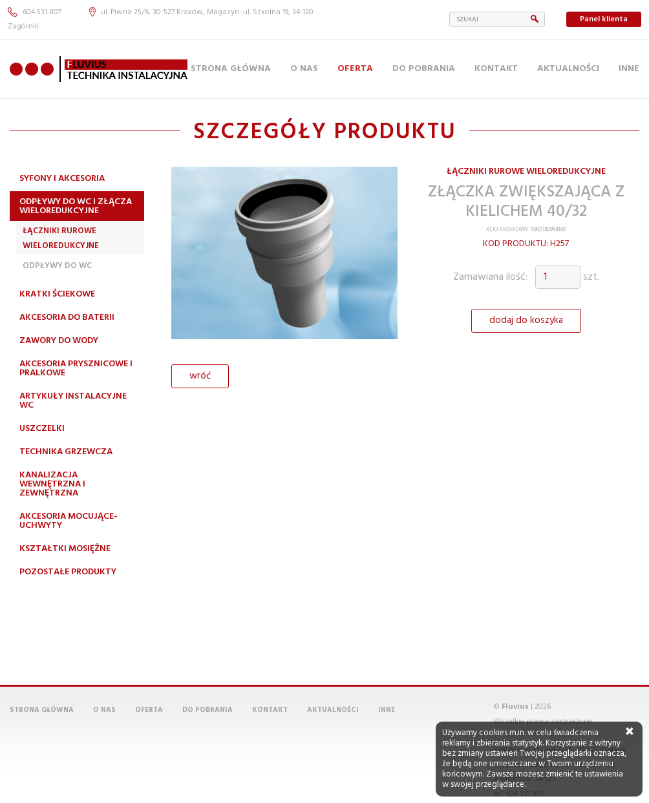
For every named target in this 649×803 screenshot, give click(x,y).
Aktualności (568, 68)
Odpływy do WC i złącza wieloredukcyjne (75, 206)
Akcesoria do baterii (66, 317)
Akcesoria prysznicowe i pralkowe (76, 369)
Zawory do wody (58, 340)
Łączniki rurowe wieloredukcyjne (61, 238)
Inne (629, 68)
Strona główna (231, 68)
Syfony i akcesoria (62, 178)
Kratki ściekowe (57, 294)
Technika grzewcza (65, 451)
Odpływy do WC (57, 266)
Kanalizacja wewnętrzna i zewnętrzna (52, 484)
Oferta (355, 68)
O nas (304, 68)
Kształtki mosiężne (65, 548)
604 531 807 (34, 12)
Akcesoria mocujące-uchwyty (68, 521)
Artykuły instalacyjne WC (73, 401)
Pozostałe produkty (67, 572)
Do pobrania (423, 68)
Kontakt (496, 68)
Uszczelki (42, 428)
